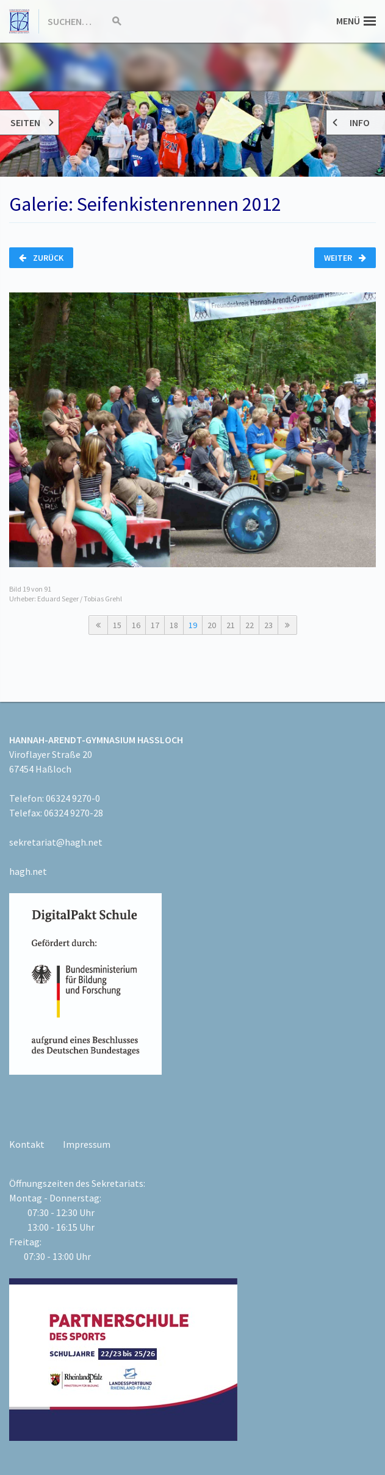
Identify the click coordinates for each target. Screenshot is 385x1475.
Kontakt (27, 1144)
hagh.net (28, 871)
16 (136, 625)
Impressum (86, 1144)
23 (268, 625)
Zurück (41, 257)
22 (249, 625)
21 (230, 625)
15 (117, 625)
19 (193, 625)
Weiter (345, 257)
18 (174, 625)
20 (211, 625)
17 (155, 625)
